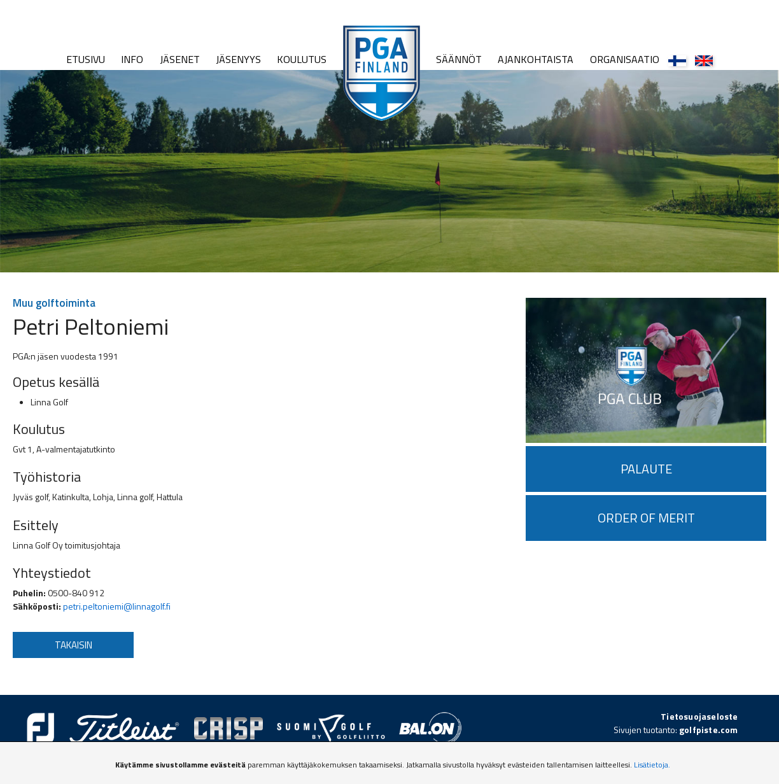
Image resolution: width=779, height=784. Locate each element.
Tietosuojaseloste (699, 716)
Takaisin (73, 645)
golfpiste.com (708, 729)
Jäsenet (180, 59)
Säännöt (459, 59)
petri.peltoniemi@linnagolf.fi (117, 606)
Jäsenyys (238, 59)
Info (132, 59)
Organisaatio (624, 59)
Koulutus (301, 59)
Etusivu (85, 59)
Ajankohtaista (535, 59)
